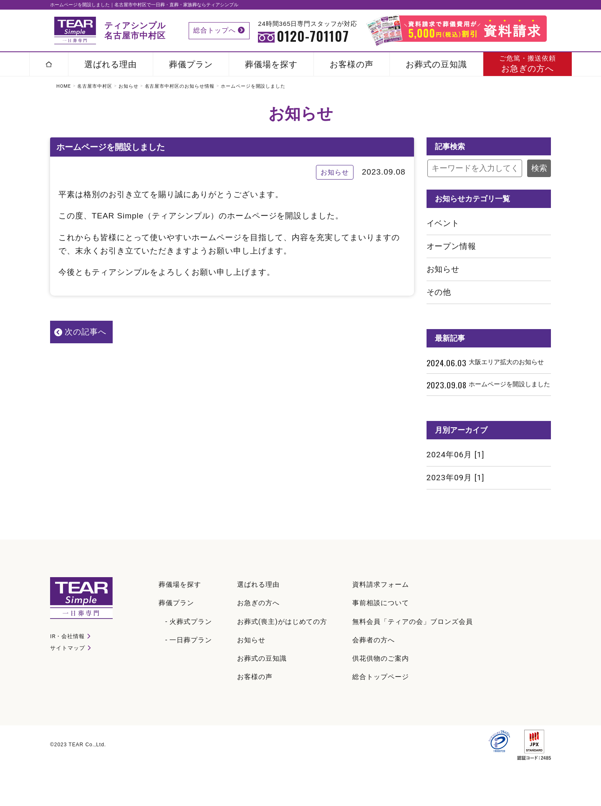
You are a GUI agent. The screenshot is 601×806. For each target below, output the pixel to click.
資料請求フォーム (380, 584)
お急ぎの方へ (527, 64)
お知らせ (129, 86)
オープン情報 (452, 246)
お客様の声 (352, 64)
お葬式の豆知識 (436, 64)
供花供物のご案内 (380, 658)
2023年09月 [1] (456, 477)
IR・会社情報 (67, 636)
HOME (63, 86)
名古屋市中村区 (94, 86)
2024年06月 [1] (456, 454)
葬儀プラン (191, 64)
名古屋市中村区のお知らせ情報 (180, 86)
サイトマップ (67, 648)
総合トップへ (219, 30)
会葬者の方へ (373, 640)
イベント (443, 223)
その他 (439, 292)
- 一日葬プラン (188, 640)
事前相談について (380, 603)
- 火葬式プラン (188, 622)
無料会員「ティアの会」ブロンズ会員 (412, 622)
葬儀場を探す (271, 64)
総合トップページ (380, 677)
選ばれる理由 (110, 64)
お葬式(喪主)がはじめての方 (282, 622)
